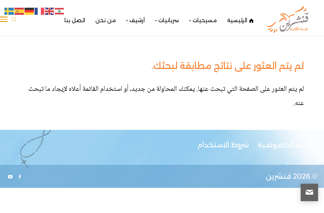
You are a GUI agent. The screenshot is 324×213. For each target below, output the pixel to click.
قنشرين (278, 176)
